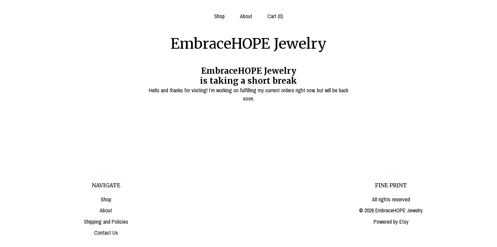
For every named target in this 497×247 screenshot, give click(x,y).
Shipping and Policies (106, 221)
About (246, 16)
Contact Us (106, 232)
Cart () (275, 16)
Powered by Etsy (391, 221)
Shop (219, 16)
